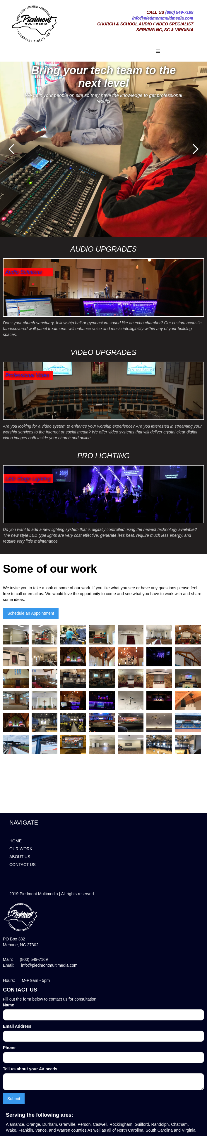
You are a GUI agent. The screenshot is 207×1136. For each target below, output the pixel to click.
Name (8, 1005)
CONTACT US (22, 864)
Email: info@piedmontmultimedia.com (40, 965)
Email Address (17, 1026)
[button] (94, 51)
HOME (15, 841)
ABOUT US (19, 856)
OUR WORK (20, 848)
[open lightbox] (17, 633)
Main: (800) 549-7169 (25, 959)
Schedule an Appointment (30, 613)
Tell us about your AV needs (30, 1069)
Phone (9, 1047)
